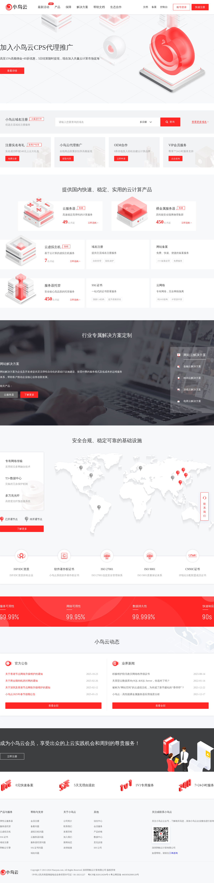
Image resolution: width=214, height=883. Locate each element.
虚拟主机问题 (37, 831)
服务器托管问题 (38, 842)
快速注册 (200, 7)
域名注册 (4, 842)
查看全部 (53, 705)
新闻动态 (67, 842)
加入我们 (67, 837)
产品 (57, 7)
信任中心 (98, 821)
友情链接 (67, 847)
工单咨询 (173, 853)
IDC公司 (98, 847)
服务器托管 (5, 826)
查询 (172, 121)
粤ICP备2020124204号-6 (99, 874)
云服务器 (9, 394)
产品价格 (98, 831)
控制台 (164, 7)
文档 (145, 7)
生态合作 (116, 7)
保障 (68, 7)
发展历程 (67, 831)
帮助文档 (99, 7)
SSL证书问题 (37, 847)
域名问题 (35, 853)
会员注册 (35, 821)
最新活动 (43, 5)
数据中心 (98, 837)
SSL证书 (4, 837)
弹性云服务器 (6, 821)
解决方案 (82, 7)
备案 (154, 7)
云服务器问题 (37, 837)
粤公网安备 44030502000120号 (125, 874)
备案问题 (35, 826)
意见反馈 (98, 842)
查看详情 (12, 72)
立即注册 (12, 756)
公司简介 (67, 821)
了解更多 (29, 394)
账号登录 (182, 7)
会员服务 (98, 826)
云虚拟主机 (5, 831)
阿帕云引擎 (5, 847)
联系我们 (67, 826)
